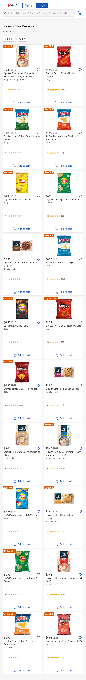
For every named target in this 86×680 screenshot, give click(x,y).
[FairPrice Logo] (14, 5)
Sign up (28, 5)
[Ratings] (14, 89)
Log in (42, 5)
